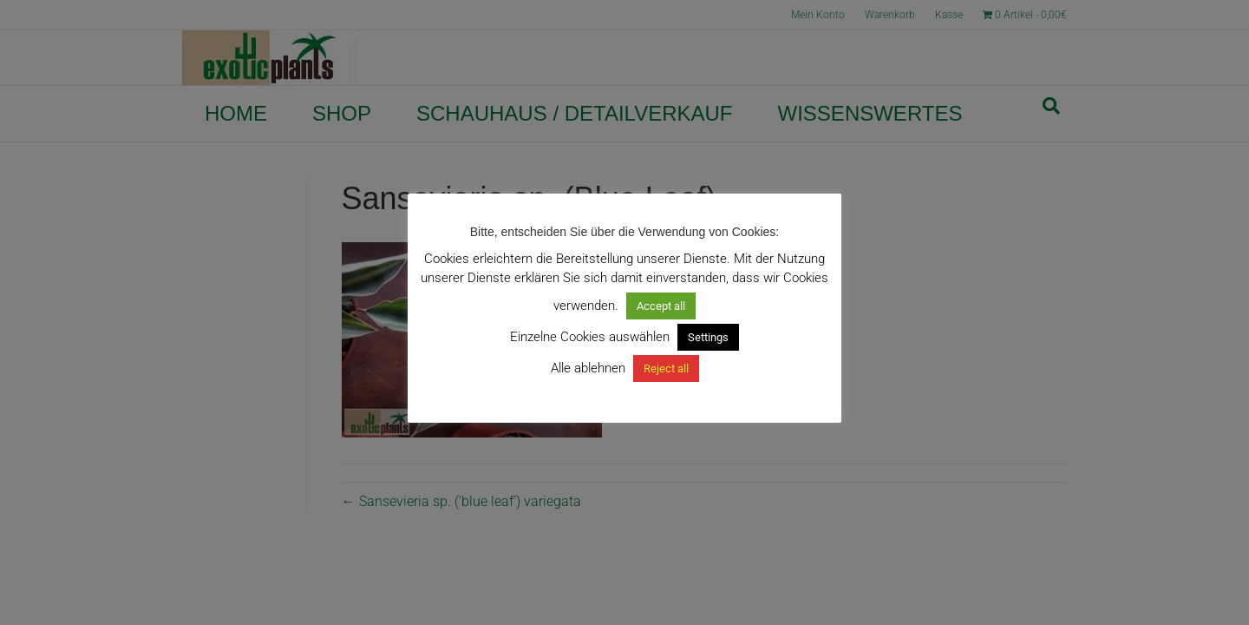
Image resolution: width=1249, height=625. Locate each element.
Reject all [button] (666, 368)
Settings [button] (708, 337)
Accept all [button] (661, 305)
